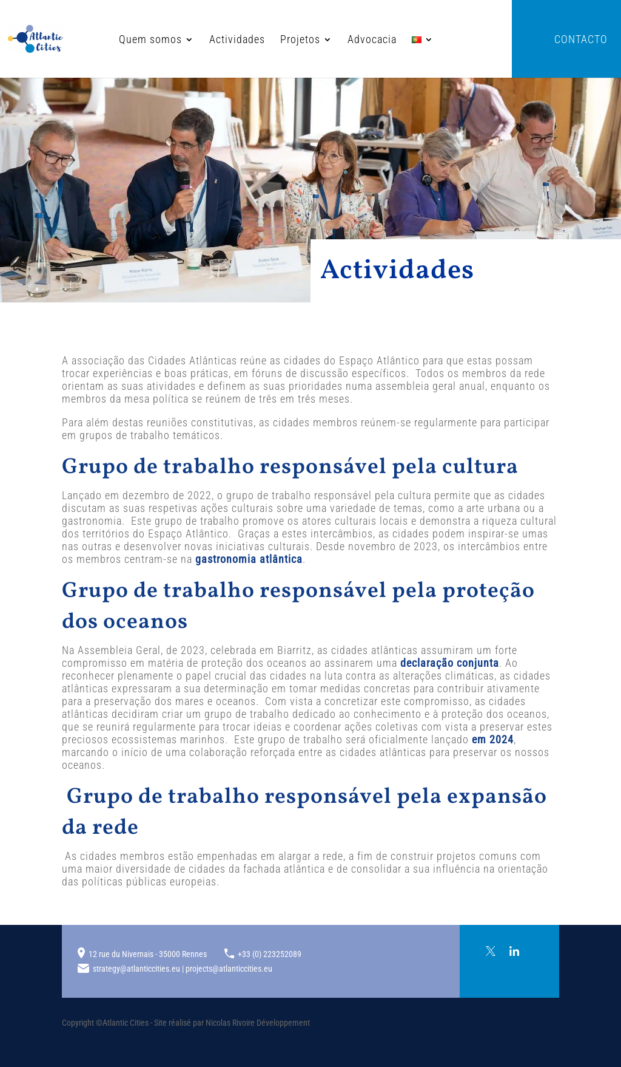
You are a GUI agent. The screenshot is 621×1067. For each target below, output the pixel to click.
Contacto (581, 40)
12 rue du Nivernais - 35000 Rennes (148, 954)
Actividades (197, 40)
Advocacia (332, 40)
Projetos (260, 40)
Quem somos (110, 40)
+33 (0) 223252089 (269, 954)
